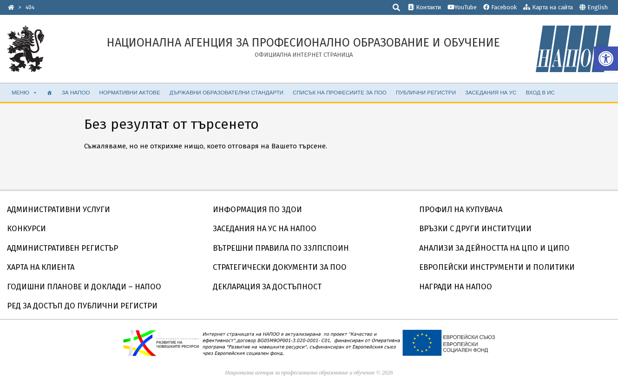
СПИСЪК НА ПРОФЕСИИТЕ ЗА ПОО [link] (340, 92)
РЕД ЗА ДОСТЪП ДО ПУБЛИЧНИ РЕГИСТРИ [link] (82, 305)
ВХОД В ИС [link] (540, 92)
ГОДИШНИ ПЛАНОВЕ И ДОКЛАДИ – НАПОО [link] (84, 286)
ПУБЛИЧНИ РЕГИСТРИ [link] (426, 92)
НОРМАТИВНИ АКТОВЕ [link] (129, 92)
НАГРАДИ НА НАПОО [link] (455, 286)
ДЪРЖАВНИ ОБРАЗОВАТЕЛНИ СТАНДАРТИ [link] (226, 92)
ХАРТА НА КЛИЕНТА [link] (40, 267)
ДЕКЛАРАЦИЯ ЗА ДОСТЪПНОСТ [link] (267, 286)
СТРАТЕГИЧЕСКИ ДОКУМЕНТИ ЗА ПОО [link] (280, 267)
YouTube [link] (462, 7)
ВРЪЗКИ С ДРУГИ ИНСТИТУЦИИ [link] (475, 228)
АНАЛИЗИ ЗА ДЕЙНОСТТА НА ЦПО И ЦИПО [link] (494, 248)
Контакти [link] (424, 7)
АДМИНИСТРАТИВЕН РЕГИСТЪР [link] (62, 248)
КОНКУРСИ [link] (26, 228)
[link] (606, 59)
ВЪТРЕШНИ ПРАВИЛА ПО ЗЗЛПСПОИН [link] (281, 248)
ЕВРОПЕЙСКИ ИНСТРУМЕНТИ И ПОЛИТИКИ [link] (497, 267)
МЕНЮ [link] (25, 92)
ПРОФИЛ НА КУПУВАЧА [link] (460, 209)
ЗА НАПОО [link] (76, 92)
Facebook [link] (500, 7)
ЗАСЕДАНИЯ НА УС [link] (490, 92)
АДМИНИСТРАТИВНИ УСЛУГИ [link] (58, 209)
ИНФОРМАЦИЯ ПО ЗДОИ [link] (257, 209)
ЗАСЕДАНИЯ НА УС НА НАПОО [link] (264, 228)
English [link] (597, 7)
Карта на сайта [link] (548, 7)
